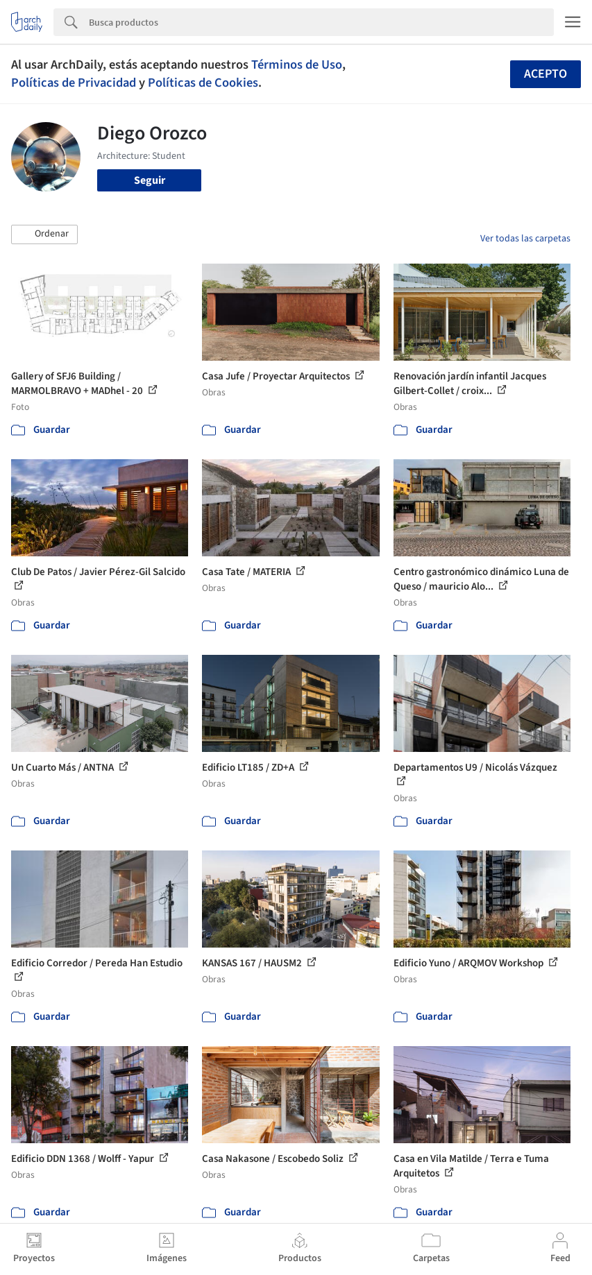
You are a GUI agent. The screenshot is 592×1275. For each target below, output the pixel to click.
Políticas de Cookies (203, 83)
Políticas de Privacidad (73, 83)
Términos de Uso (296, 64)
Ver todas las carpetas (525, 238)
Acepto (545, 74)
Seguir (149, 180)
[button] (44, 234)
